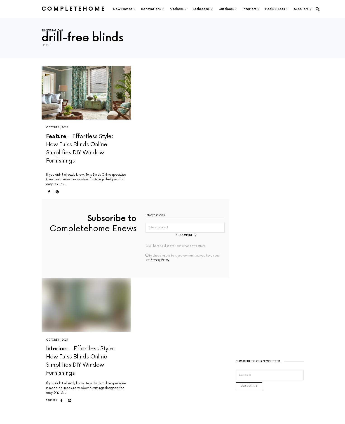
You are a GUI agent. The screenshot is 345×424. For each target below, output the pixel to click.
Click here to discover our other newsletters (175, 246)
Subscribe (184, 235)
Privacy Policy (160, 259)
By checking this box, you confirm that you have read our (183, 257)
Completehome (74, 9)
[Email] (270, 375)
